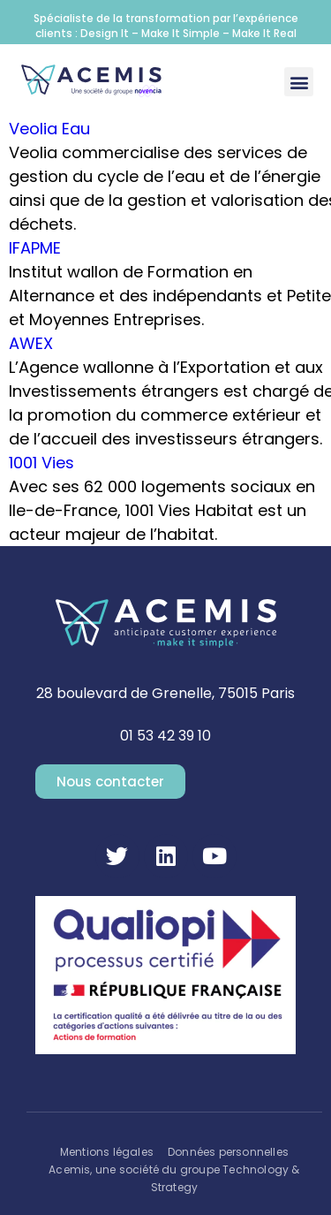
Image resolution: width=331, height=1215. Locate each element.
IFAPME (35, 248)
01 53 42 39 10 (165, 735)
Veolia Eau (49, 129)
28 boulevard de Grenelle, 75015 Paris (165, 693)
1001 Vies (41, 463)
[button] (298, 81)
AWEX (31, 343)
